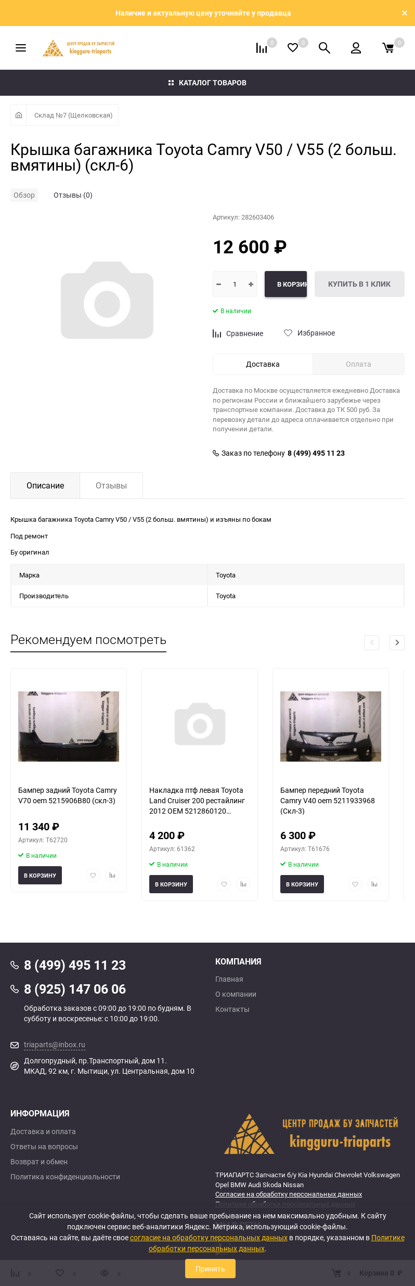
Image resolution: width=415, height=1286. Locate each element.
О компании (235, 994)
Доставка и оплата (43, 1131)
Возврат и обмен (39, 1161)
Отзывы (111, 485)
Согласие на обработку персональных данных (288, 1194)
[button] (397, 642)
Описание (45, 485)
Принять (210, 1269)
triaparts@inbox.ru (54, 1044)
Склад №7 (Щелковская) (73, 115)
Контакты (232, 1009)
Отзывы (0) (73, 195)
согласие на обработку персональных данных (209, 1237)
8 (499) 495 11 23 (316, 453)
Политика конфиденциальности (65, 1176)
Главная (229, 979)
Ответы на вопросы (44, 1146)
